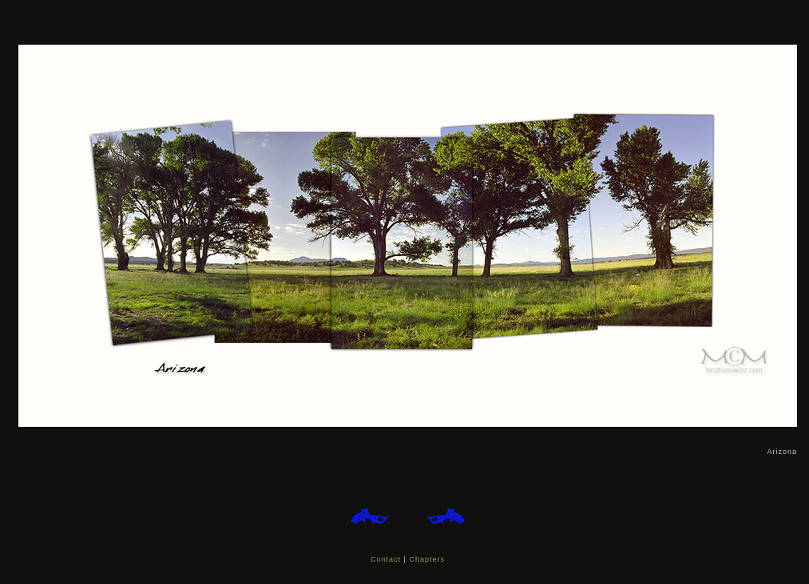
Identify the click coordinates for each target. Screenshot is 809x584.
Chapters (427, 559)
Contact (386, 559)
